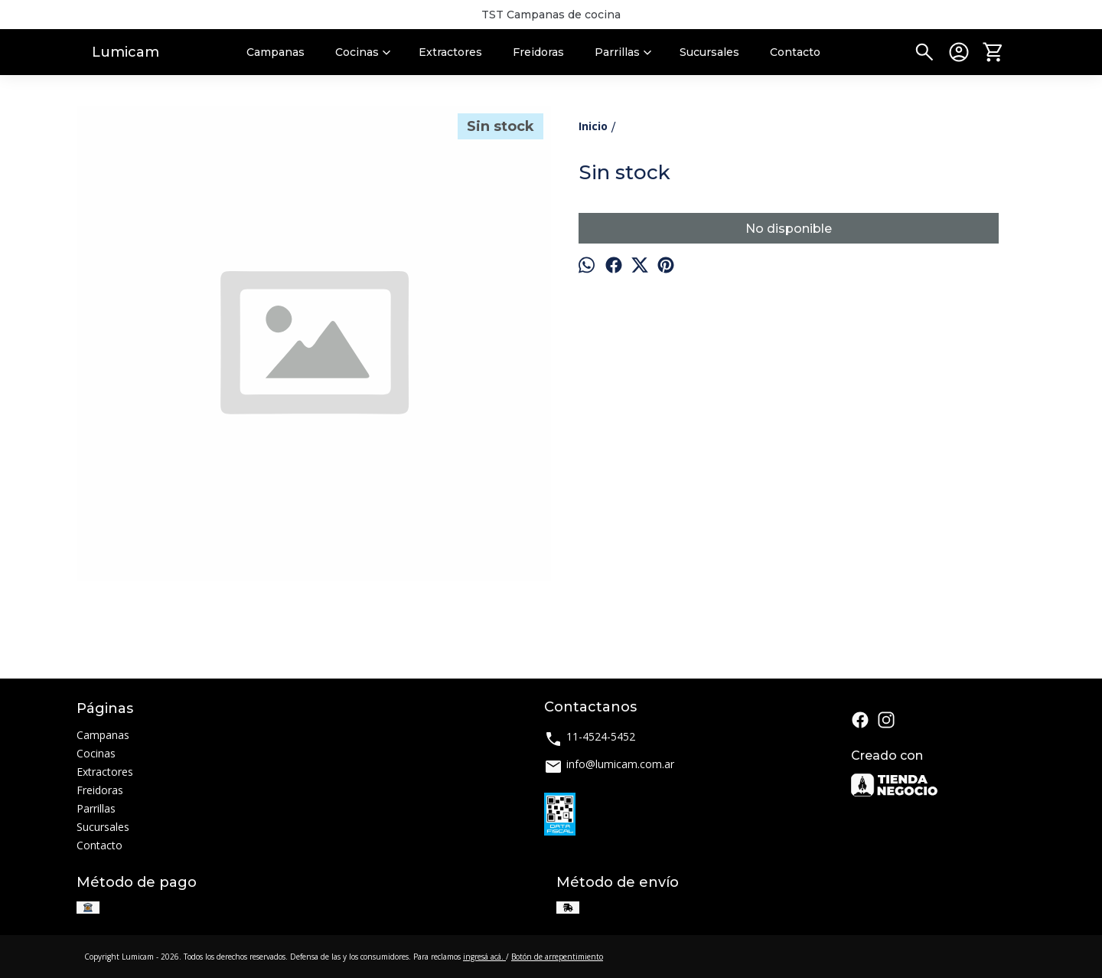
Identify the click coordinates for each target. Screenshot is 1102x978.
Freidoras (538, 52)
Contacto (795, 52)
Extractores (450, 52)
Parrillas (625, 52)
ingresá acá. (484, 956)
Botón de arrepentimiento (557, 956)
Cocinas (364, 52)
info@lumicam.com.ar (609, 766)
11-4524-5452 (589, 738)
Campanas (275, 52)
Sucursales (709, 52)
